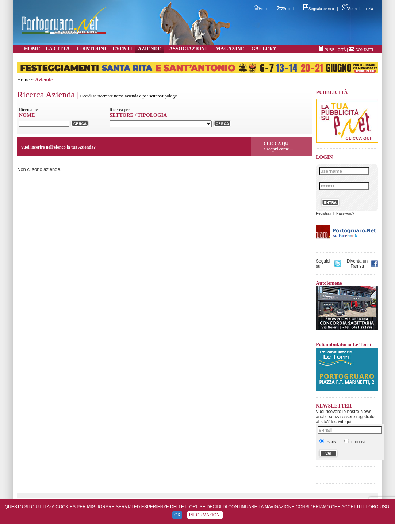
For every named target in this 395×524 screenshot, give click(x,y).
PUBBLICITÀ (335, 50)
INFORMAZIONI (205, 514)
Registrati (323, 213)
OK (177, 514)
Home (261, 9)
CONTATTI (364, 50)
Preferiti (286, 9)
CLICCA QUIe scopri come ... (278, 146)
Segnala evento (318, 9)
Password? (345, 213)
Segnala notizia (357, 9)
